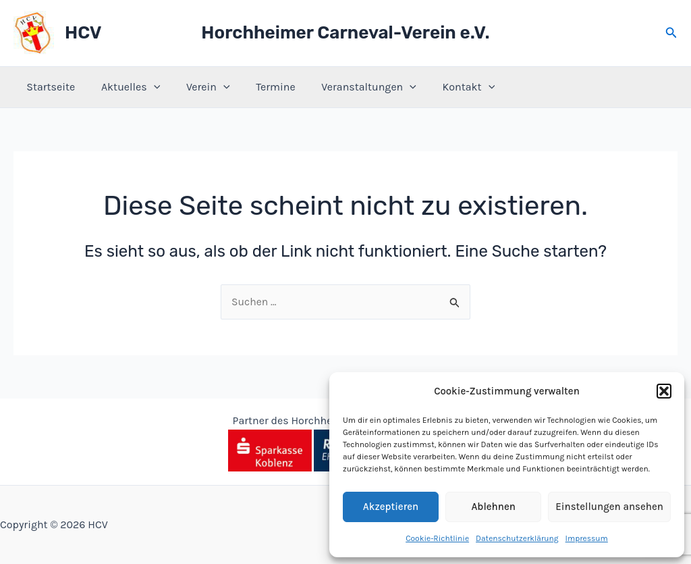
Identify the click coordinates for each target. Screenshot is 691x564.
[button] (664, 391)
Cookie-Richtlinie (437, 538)
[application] (147, 87)
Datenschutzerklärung (517, 538)
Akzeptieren (390, 507)
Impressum (586, 538)
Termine (259, 86)
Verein (197, 87)
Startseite (48, 86)
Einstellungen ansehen (609, 507)
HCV (83, 32)
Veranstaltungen (348, 87)
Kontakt (444, 87)
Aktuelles (123, 87)
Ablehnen (493, 507)
